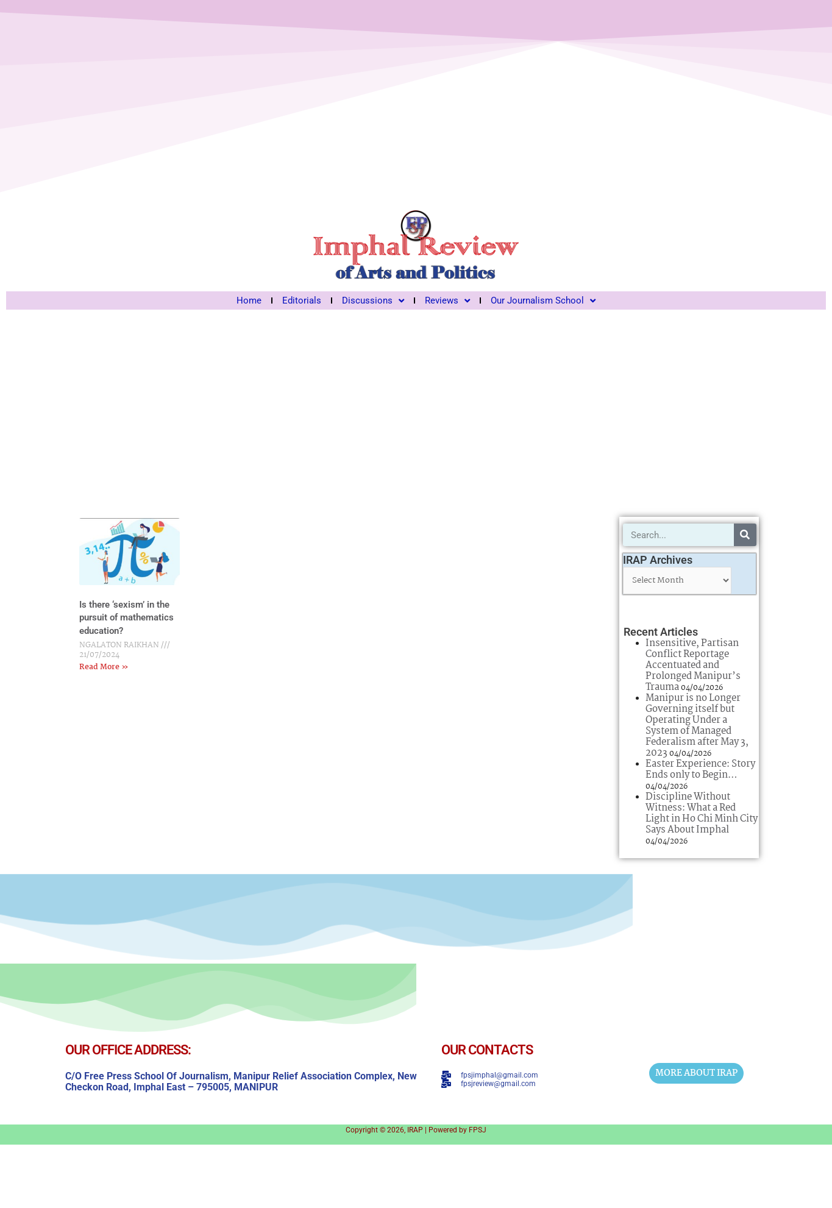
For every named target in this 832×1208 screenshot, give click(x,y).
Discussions (373, 300)
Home (248, 300)
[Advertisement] (416, 407)
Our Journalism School (543, 300)
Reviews (447, 300)
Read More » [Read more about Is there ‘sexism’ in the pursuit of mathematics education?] (104, 667)
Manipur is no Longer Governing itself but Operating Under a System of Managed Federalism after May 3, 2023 (696, 726)
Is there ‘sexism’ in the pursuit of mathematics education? (126, 617)
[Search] (745, 535)
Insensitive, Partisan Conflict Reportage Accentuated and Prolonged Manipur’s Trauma (693, 665)
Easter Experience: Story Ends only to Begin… (700, 769)
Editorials (301, 300)
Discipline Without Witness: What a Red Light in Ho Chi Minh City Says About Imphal (701, 813)
